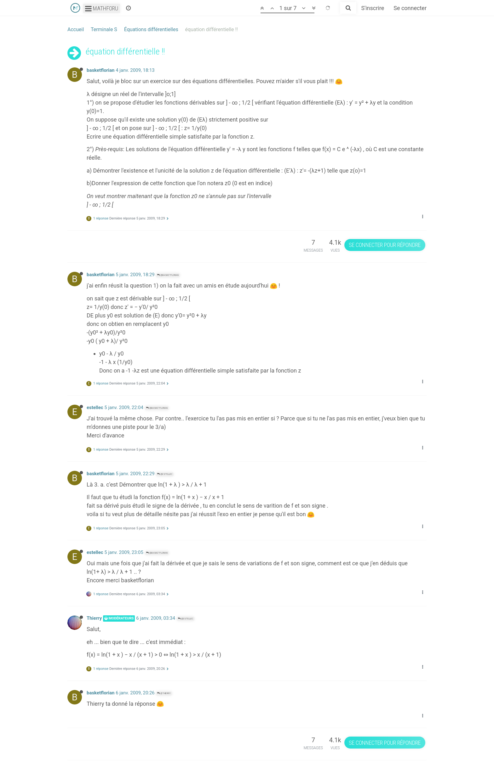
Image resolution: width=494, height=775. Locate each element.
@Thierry (164, 693)
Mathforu (101, 8)
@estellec (164, 474)
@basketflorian (168, 275)
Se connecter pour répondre (385, 245)
